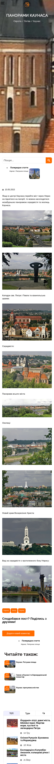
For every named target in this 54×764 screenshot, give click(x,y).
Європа (17, 21)
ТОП (11, 713)
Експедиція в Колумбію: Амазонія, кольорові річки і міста (34, 752)
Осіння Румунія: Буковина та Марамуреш (34, 739)
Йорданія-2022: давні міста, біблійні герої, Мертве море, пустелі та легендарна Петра (35, 724)
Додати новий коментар (18, 633)
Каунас (36, 21)
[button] (3, 3)
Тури (27, 713)
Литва (27, 21)
